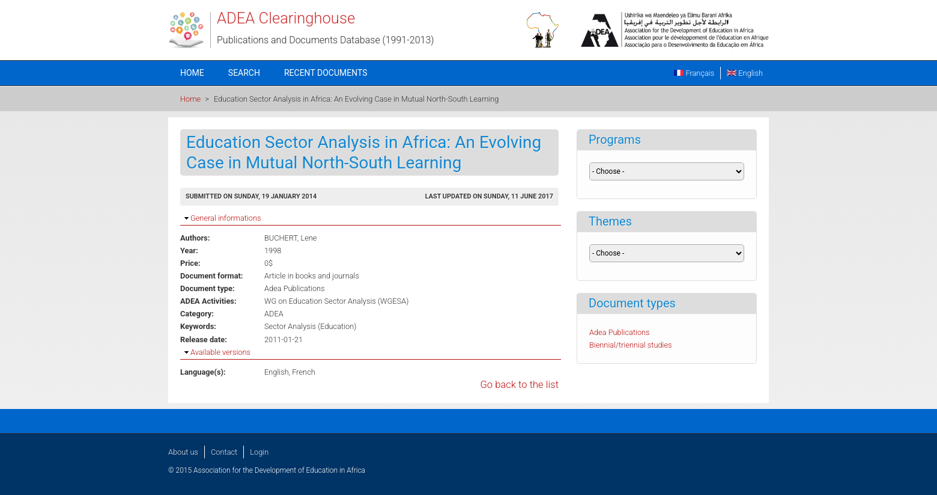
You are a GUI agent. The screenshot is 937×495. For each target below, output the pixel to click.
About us (183, 452)
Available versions (220, 352)
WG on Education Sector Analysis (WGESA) (336, 301)
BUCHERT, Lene (290, 237)
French (303, 372)
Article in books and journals (311, 275)
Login (259, 452)
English (745, 73)
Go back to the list (519, 384)
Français (694, 73)
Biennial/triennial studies (630, 344)
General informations (225, 218)
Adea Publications (294, 288)
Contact (224, 452)
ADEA (274, 313)
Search (244, 73)
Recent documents (326, 73)
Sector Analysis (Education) (310, 326)
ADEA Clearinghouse (286, 18)
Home (192, 73)
